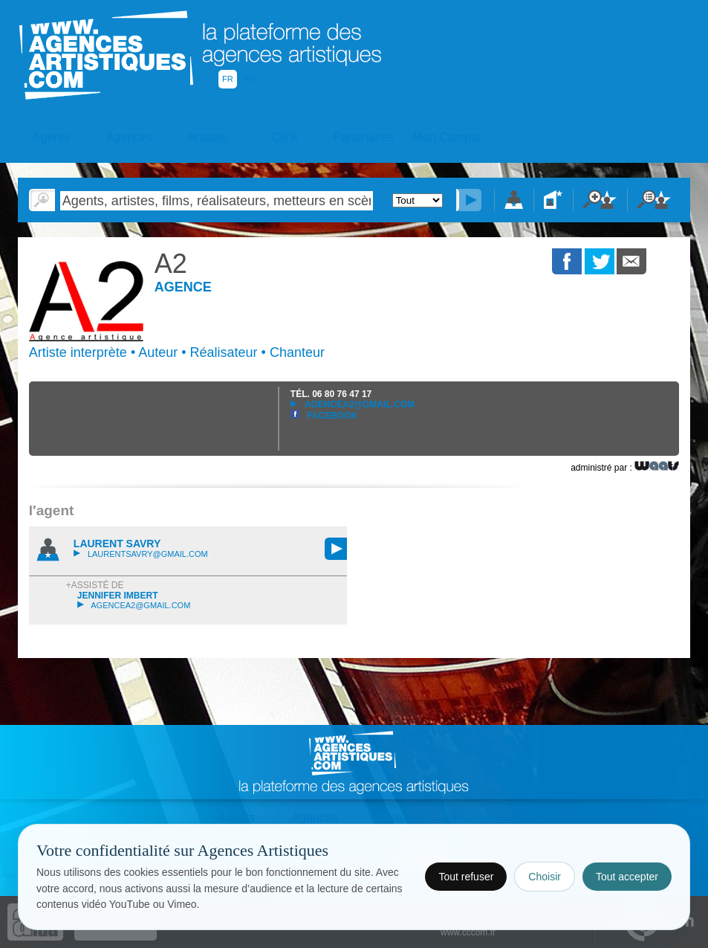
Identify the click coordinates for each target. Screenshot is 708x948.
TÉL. (330, 394)
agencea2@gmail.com (352, 404)
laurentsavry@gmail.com (141, 553)
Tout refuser (465, 877)
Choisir (544, 877)
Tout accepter (627, 877)
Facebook (323, 415)
